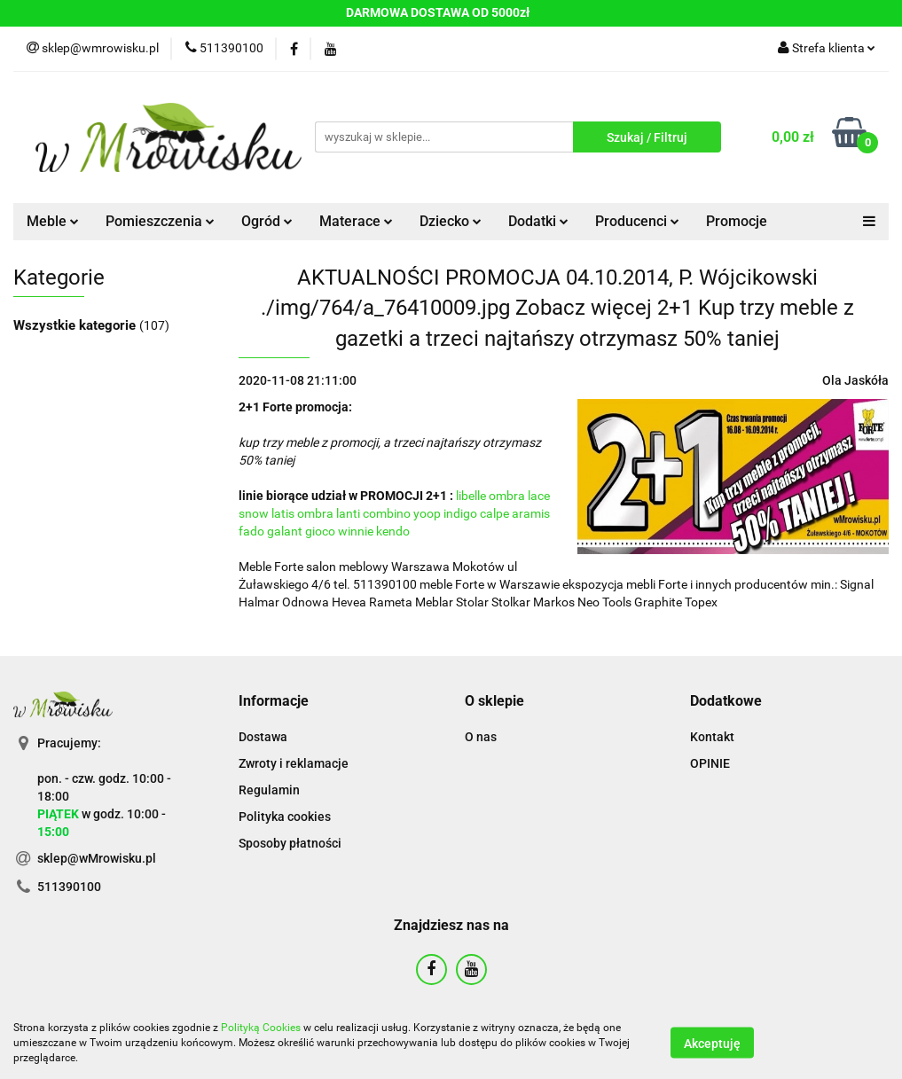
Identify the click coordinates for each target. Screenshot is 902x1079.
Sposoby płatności (290, 843)
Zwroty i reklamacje (294, 763)
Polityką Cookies (261, 1027)
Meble (53, 221)
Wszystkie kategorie (76, 325)
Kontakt (712, 737)
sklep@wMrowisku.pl (96, 858)
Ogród (267, 221)
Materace (356, 221)
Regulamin (269, 790)
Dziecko (451, 221)
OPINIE (710, 763)
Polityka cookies (285, 816)
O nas (481, 737)
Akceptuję (712, 1043)
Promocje (736, 221)
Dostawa (263, 737)
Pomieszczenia (160, 221)
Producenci (637, 221)
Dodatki (538, 221)
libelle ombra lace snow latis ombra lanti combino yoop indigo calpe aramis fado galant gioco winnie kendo (394, 513)
